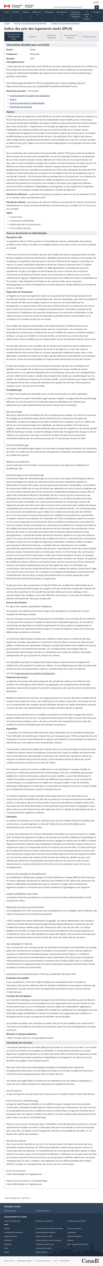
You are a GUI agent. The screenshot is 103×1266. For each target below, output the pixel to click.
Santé (6, 1248)
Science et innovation (74, 1228)
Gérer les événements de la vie (77, 1244)
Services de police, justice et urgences (48, 1240)
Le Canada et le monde (43, 1248)
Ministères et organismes (44, 1221)
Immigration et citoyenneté (13, 1232)
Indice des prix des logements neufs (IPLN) (13, 36)
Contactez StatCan (10, 1211)
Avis (55, 1261)
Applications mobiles (25, 1261)
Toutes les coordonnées (12, 1221)
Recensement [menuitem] (62, 13)
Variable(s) (32, 36)
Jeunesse (70, 1240)
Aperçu (13, 99)
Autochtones (71, 1232)
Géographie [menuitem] (48, 12)
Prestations (8, 1244)
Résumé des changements (51, 36)
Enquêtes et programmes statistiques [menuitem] (75, 15)
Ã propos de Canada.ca (43, 1261)
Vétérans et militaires (74, 1236)
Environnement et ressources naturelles (49, 1228)
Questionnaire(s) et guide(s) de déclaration (30, 95)
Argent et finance (41, 1252)
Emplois (7, 1228)
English (96, 2)
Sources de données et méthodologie (27, 103)
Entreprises (8, 1240)
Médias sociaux (9, 1261)
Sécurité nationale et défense (46, 1232)
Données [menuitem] (15, 12)
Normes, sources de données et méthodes (30, 23)
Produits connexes (89, 36)
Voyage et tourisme (10, 1236)
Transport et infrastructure (45, 1244)
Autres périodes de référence (70, 36)
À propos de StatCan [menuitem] (87, 15)
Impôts (6, 1252)
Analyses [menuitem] (26, 12)
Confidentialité (65, 1261)
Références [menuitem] (36, 13)
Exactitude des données (21, 106)
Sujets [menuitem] (6, 12)
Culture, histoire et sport (44, 1236)
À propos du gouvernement (76, 1221)
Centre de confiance (42, 1211)
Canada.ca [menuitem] (97, 12)
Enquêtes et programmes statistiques (65, 23)
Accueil (7, 23)
